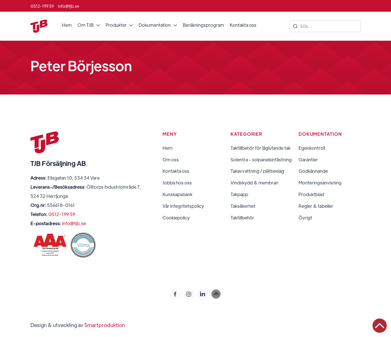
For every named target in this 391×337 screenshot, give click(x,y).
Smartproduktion (104, 325)
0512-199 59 (61, 214)
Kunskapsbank (177, 194)
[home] (39, 26)
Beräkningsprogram (203, 25)
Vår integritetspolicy (183, 206)
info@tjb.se (74, 223)
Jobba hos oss (177, 183)
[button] (89, 25)
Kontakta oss (243, 25)
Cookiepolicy (176, 218)
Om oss (170, 160)
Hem (67, 25)
